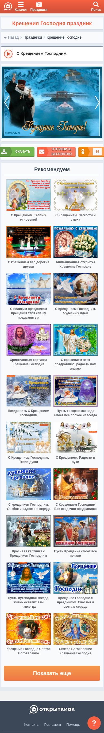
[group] (52, 53)
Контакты (31, 725)
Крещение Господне (64, 37)
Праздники (33, 37)
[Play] (8, 54)
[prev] (7, 102)
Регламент (52, 725)
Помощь (73, 725)
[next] (97, 102)
